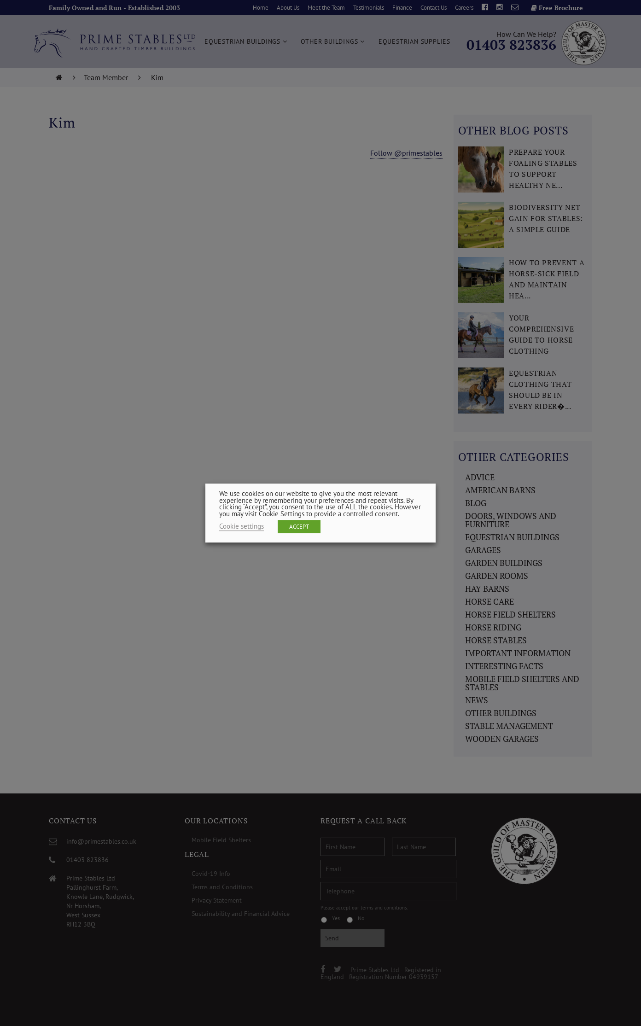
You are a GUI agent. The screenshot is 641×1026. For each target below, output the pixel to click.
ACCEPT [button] (299, 526)
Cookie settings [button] (241, 526)
